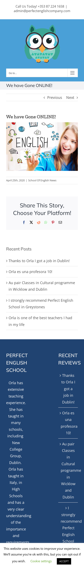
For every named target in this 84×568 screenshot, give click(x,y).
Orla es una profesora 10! (30, 271)
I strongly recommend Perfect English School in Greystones (68, 531)
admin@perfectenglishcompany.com (42, 11)
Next (70, 97)
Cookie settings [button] (41, 561)
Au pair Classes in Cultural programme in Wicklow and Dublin (68, 470)
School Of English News (42, 180)
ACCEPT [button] (64, 561)
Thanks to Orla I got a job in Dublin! (39, 260)
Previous (54, 97)
